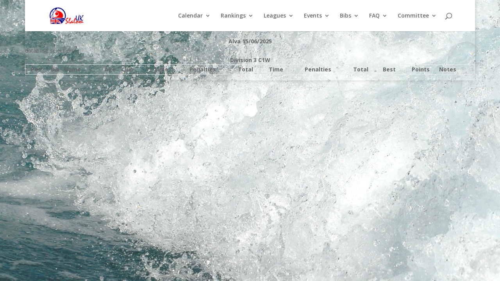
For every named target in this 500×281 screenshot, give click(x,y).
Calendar (190, 16)
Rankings (233, 16)
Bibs (345, 16)
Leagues (275, 16)
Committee (413, 16)
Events (313, 16)
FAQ (374, 16)
